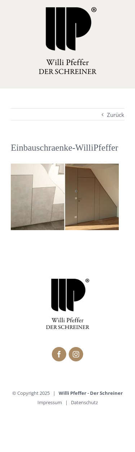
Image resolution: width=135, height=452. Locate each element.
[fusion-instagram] (76, 354)
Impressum (49, 402)
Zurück (115, 114)
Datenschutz (84, 402)
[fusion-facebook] (59, 354)
